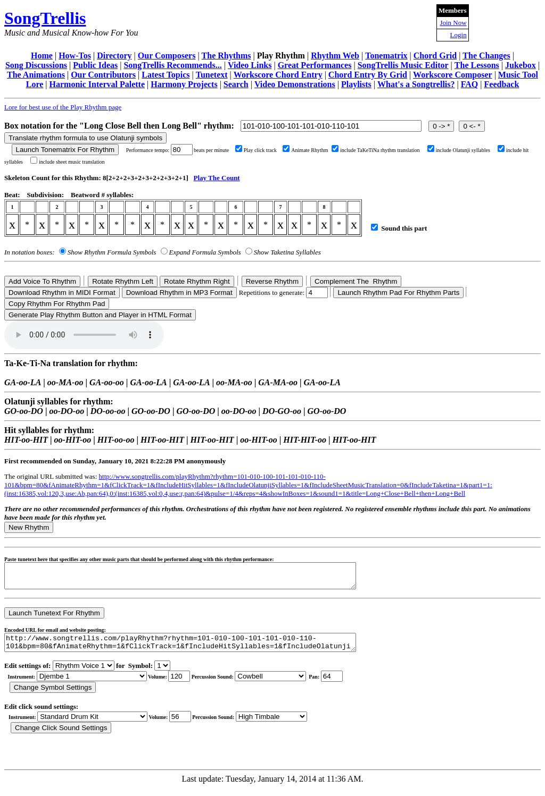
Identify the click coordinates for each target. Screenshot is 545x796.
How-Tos (75, 55)
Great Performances (315, 65)
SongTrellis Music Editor (403, 65)
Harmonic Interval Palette (97, 84)
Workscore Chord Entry (278, 74)
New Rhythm (29, 527)
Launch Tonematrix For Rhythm (65, 150)
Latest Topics (165, 74)
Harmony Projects (184, 84)
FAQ (469, 84)
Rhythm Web (335, 55)
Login (458, 35)
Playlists (356, 84)
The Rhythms (226, 55)
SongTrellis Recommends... (172, 65)
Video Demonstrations (294, 84)
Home (42, 55)
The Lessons (477, 65)
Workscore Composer (452, 74)
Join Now (453, 23)
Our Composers (167, 55)
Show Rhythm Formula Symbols (112, 252)
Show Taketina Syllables (287, 252)
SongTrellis (45, 18)
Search (236, 84)
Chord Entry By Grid (367, 74)
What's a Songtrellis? (416, 84)
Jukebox (520, 65)
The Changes (486, 55)
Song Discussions (36, 65)
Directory (114, 55)
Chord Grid (435, 55)
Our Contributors (103, 74)
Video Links (250, 65)
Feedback (501, 84)
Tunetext (212, 74)
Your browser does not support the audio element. (84, 334)
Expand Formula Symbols (205, 252)
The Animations (36, 74)
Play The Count (217, 178)
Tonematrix (386, 55)
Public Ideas (95, 65)
